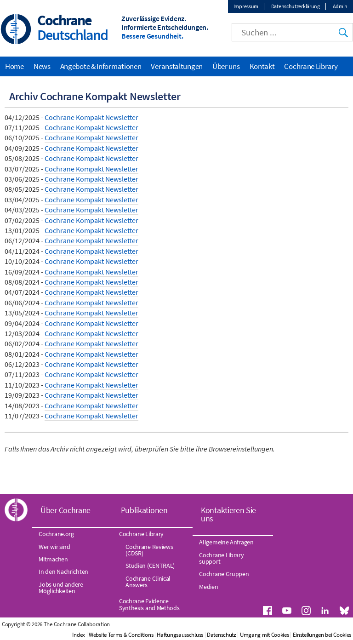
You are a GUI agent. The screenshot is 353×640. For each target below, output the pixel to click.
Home (14, 66)
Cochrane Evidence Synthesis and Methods (149, 604)
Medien (208, 587)
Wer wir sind (54, 547)
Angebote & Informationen (101, 66)
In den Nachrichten (63, 571)
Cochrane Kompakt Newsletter (91, 117)
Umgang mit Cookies (264, 635)
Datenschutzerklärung (295, 6)
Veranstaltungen (177, 66)
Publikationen (144, 510)
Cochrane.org (56, 534)
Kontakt (262, 66)
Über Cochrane (65, 510)
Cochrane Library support (221, 558)
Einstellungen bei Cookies (322, 635)
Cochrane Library (310, 66)
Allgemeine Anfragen (226, 542)
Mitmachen (53, 559)
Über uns (226, 66)
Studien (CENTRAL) (150, 565)
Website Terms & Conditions (121, 635)
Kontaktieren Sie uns (228, 514)
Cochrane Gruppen (224, 574)
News (42, 66)
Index (78, 635)
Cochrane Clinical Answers (148, 581)
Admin (340, 6)
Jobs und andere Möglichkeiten (61, 587)
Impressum (245, 6)
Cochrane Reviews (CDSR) (149, 550)
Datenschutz (221, 635)
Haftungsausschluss (180, 635)
